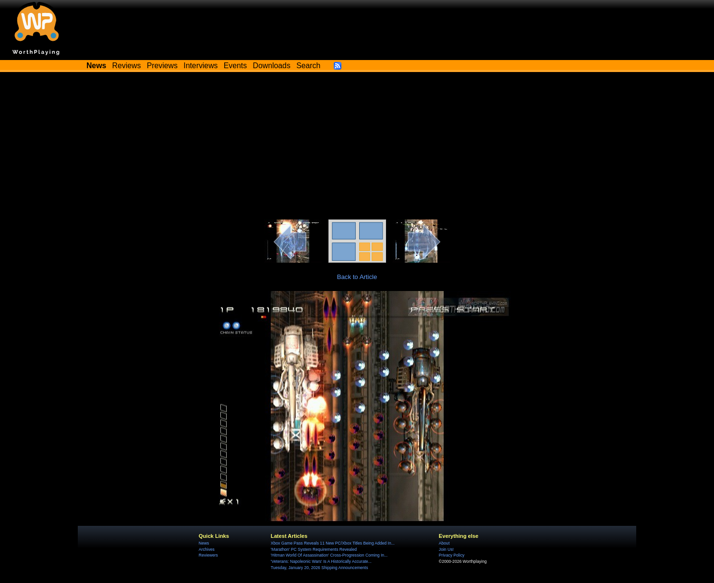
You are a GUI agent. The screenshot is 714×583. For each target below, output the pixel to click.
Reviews (126, 65)
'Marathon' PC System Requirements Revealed (314, 549)
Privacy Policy (451, 555)
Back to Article (357, 276)
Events (235, 65)
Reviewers (208, 555)
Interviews (200, 65)
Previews (162, 65)
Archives (207, 549)
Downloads (271, 65)
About (444, 543)
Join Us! (446, 549)
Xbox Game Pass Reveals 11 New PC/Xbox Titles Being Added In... (333, 543)
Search (308, 65)
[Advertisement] (357, 147)
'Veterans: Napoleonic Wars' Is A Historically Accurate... (321, 561)
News (204, 543)
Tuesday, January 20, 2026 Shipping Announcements (319, 567)
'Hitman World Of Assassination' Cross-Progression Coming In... (329, 555)
